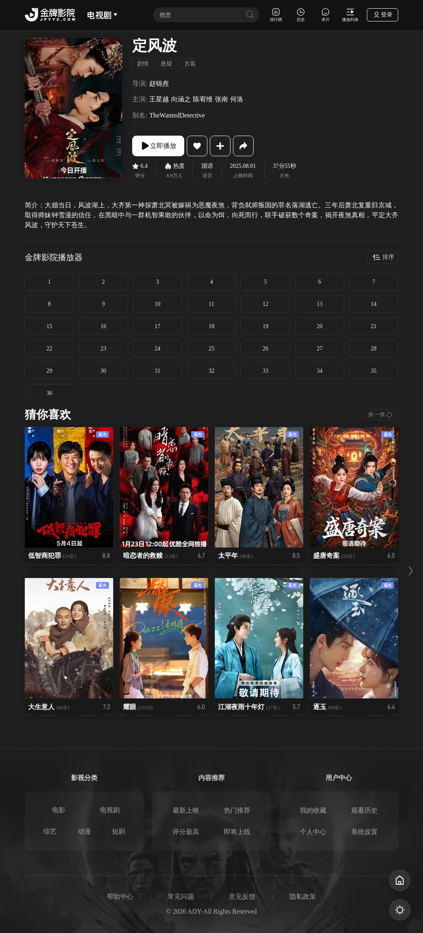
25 (211, 348)
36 (49, 393)
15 (49, 326)
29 (49, 371)
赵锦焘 (159, 83)
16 (103, 326)
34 (320, 371)
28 (374, 348)
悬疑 (166, 64)
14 (374, 304)
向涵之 (181, 99)
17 (157, 326)
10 (157, 304)
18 (211, 326)
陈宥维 (203, 99)
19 (266, 326)
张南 (221, 99)
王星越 (159, 99)
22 (49, 348)
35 (374, 371)
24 (157, 348)
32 (211, 371)
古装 (190, 64)
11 (211, 304)
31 (157, 371)
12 (266, 304)
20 (320, 326)
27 (320, 348)
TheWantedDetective (177, 115)
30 (103, 371)
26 (266, 348)
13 (320, 304)
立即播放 (158, 146)
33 (266, 371)
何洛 (236, 99)
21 (374, 326)
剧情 (143, 64)
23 (103, 348)
